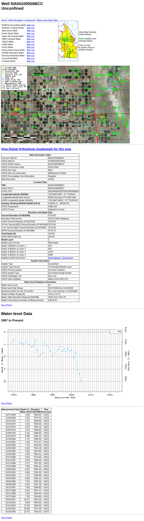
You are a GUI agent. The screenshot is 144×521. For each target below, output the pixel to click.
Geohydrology (54, 258)
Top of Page (6, 305)
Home (4, 20)
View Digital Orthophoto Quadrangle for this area (36, 149)
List (32, 25)
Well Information (15, 20)
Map (29, 25)
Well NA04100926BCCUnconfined (22, 6)
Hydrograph (30, 20)
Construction (67, 258)
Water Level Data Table (47, 20)
